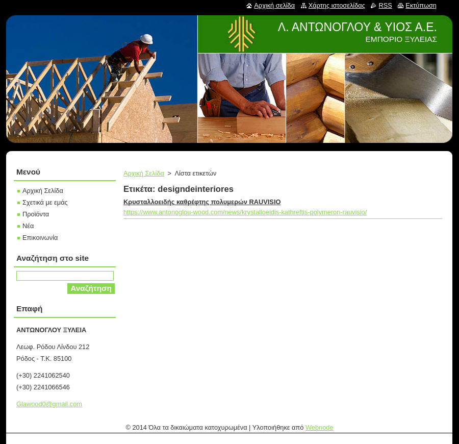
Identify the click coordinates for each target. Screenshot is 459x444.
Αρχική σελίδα (274, 5)
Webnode (319, 427)
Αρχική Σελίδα (143, 173)
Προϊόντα (35, 214)
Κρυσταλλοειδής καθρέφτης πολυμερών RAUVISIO (201, 202)
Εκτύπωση (421, 5)
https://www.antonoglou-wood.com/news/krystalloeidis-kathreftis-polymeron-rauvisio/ (245, 212)
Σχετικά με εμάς (45, 202)
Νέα (28, 226)
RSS (385, 5)
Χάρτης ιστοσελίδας (337, 5)
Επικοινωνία (40, 237)
